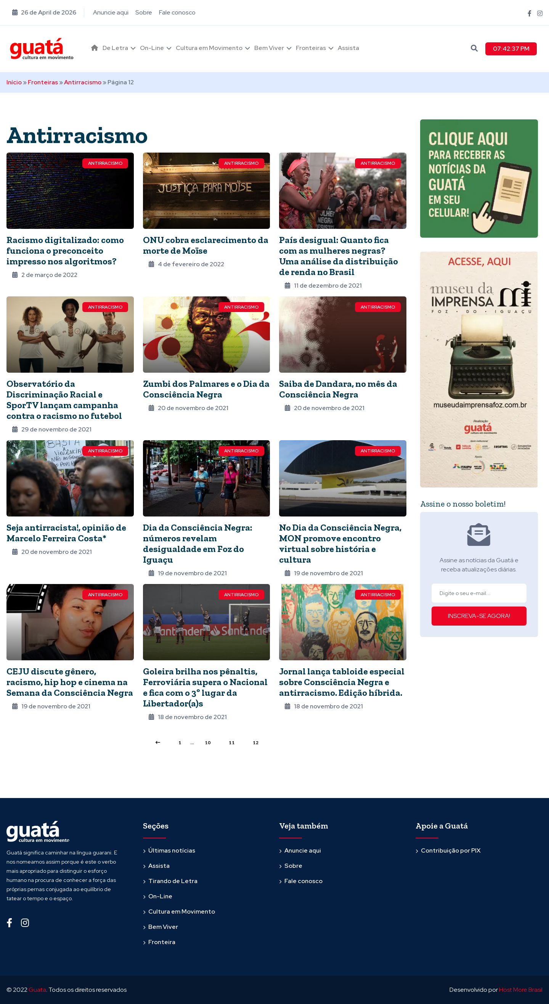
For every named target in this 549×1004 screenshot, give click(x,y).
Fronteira (161, 942)
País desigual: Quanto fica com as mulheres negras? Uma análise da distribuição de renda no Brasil (338, 255)
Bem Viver (269, 48)
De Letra (115, 48)
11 (232, 742)
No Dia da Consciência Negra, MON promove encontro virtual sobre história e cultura (340, 543)
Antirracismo (82, 82)
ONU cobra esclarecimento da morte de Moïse (205, 245)
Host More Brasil (521, 990)
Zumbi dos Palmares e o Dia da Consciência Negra (206, 389)
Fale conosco (177, 12)
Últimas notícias (171, 850)
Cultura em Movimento (209, 48)
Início (14, 82)
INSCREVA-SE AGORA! (479, 616)
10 (208, 742)
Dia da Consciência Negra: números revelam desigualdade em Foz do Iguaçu (197, 543)
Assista (348, 48)
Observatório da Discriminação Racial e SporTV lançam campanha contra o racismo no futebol (64, 399)
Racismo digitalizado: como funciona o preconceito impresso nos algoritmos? (65, 250)
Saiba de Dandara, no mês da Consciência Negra (338, 389)
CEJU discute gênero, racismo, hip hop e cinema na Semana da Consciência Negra (69, 682)
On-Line (152, 48)
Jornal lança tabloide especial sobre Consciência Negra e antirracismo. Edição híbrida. (342, 682)
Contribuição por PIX (451, 850)
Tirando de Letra (172, 881)
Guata (37, 990)
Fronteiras (311, 48)
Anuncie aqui (110, 12)
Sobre (143, 12)
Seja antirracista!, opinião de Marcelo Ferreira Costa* (66, 533)
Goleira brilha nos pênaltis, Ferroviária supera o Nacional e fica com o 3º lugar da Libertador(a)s (205, 687)
